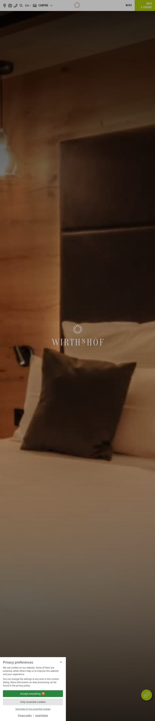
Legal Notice (41, 715)
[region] (33, 676)
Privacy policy (25, 715)
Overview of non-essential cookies (32, 709)
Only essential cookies (33, 701)
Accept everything (33, 693)
